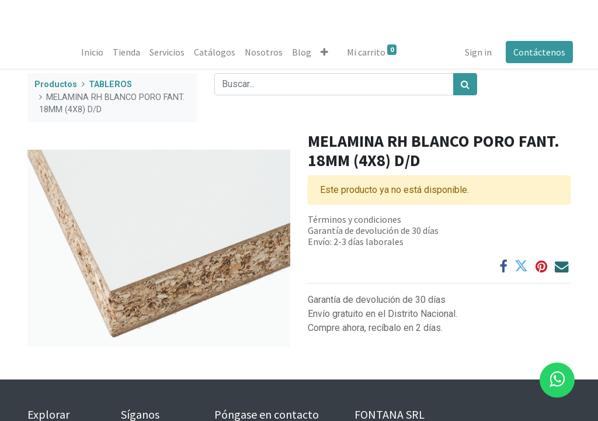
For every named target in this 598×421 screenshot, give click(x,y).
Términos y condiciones (354, 219)
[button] (326, 52)
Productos (55, 84)
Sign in (476, 52)
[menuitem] (94, 52)
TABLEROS (110, 84)
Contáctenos (537, 52)
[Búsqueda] (465, 84)
